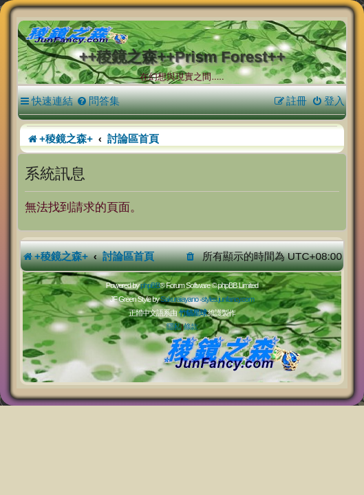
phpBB (150, 285)
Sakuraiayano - (181, 299)
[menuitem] (98, 101)
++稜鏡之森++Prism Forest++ (182, 56)
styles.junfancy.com (228, 299)
